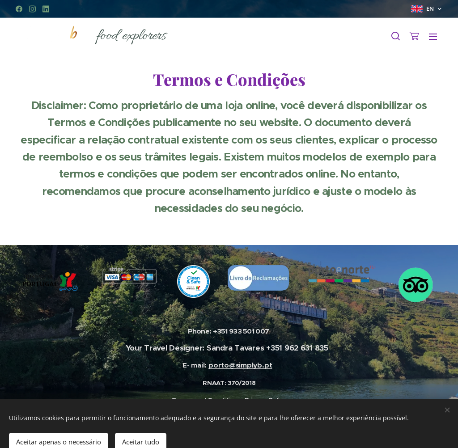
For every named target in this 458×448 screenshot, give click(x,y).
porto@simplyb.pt (240, 365)
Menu (433, 36)
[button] (395, 36)
